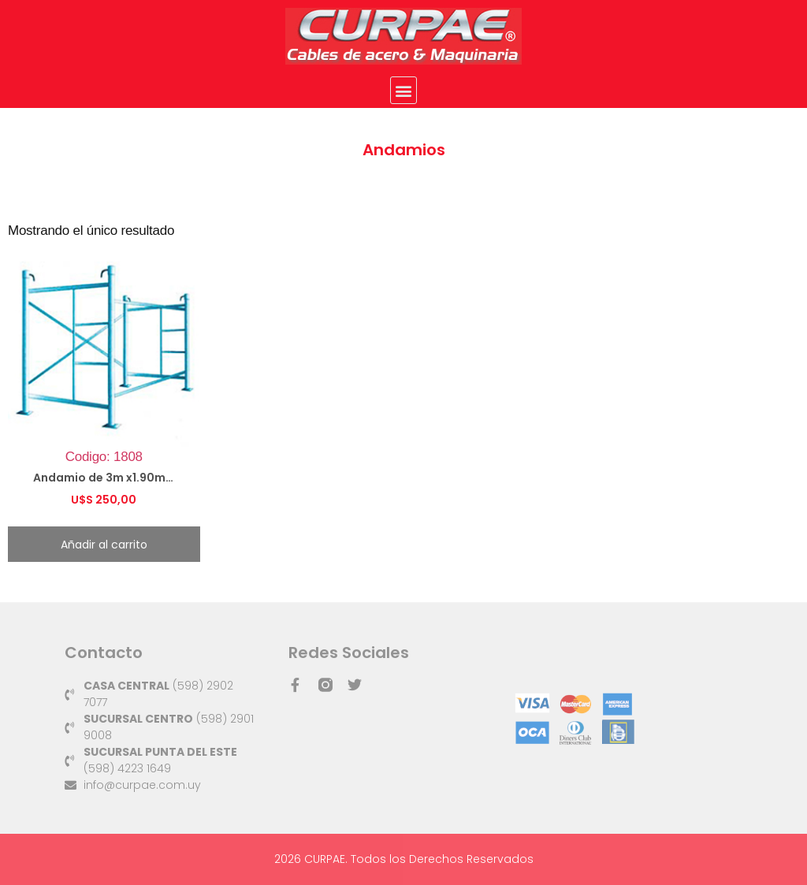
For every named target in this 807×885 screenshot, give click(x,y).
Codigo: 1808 (104, 383)
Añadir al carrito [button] (104, 544)
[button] (404, 90)
